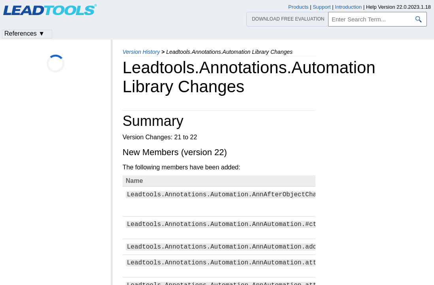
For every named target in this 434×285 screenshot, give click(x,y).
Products (298, 7)
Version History (141, 52)
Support (322, 7)
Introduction (348, 7)
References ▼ (24, 33)
